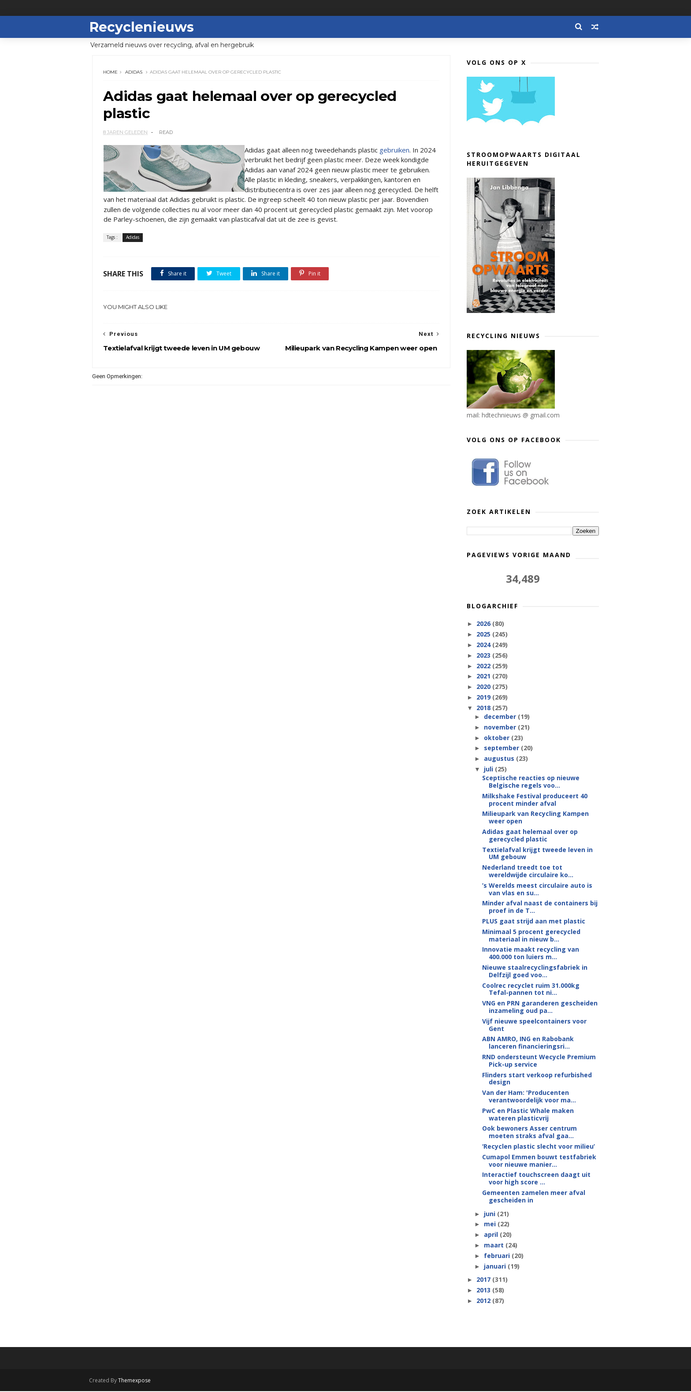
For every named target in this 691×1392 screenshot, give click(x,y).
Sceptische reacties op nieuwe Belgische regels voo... (531, 782)
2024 (484, 645)
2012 (484, 1301)
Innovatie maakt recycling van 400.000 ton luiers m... (530, 953)
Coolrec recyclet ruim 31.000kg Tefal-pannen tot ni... (531, 989)
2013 (484, 1290)
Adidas (134, 72)
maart (494, 1245)
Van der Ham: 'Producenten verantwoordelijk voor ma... (529, 1097)
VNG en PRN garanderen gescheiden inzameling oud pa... (540, 1007)
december (500, 717)
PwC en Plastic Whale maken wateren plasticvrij (528, 1115)
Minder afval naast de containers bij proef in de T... (540, 907)
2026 (484, 624)
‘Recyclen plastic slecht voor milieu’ (538, 1147)
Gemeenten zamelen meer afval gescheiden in (533, 1197)
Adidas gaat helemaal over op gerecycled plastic (530, 836)
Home (111, 72)
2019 (484, 697)
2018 (484, 708)
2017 (484, 1280)
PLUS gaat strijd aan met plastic (533, 921)
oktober (497, 738)
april (491, 1235)
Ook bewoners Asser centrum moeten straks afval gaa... (529, 1132)
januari (495, 1266)
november (500, 727)
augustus (499, 759)
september (501, 748)
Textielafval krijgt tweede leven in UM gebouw (537, 854)
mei (490, 1224)
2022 (484, 666)
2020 (484, 687)
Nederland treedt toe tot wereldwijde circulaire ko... (527, 871)
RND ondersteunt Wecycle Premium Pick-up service (539, 1061)
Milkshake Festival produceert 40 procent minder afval (534, 800)
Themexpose (137, 1381)
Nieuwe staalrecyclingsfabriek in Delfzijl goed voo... (534, 971)
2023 (484, 655)
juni (490, 1214)
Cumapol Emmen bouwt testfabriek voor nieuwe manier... (539, 1161)
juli (488, 769)
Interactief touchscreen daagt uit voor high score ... (536, 1179)
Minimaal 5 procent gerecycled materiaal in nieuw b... (531, 936)
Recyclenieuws (144, 27)
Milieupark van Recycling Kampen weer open (535, 818)
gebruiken (394, 150)
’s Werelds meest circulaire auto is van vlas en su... (537, 889)
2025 (484, 634)
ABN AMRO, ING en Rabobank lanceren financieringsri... (528, 1043)
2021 (484, 676)
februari (497, 1256)
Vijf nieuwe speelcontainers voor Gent (534, 1025)
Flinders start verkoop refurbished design (537, 1079)
